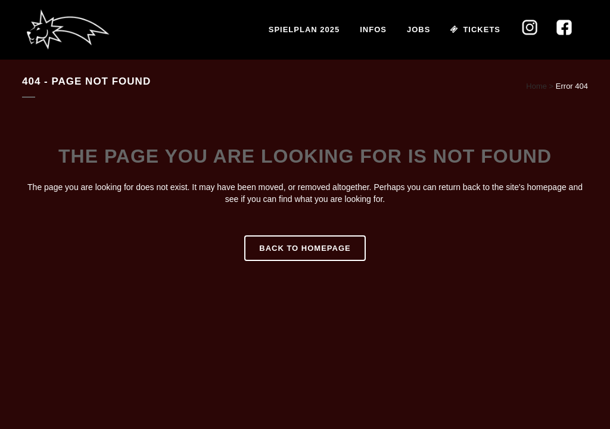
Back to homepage (304, 248)
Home (536, 86)
